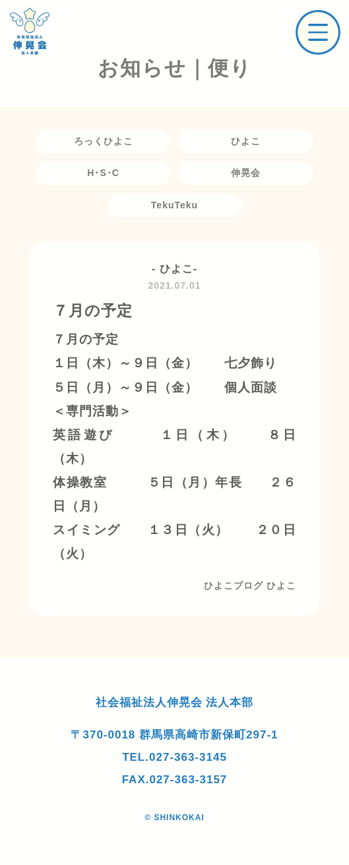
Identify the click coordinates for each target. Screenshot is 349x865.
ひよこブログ (233, 585)
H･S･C (103, 172)
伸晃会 (246, 172)
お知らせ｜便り (175, 68)
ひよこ (246, 141)
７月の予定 (93, 310)
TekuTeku (174, 205)
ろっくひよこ (103, 141)
